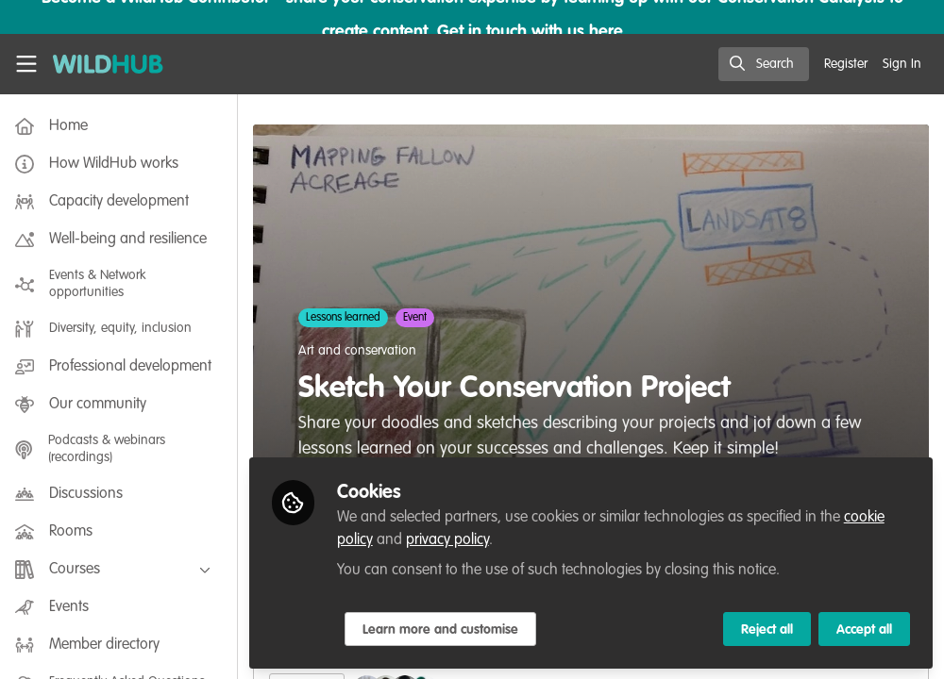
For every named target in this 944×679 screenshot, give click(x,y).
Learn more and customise (444, 629)
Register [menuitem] (846, 64)
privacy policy (451, 539)
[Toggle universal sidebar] (26, 64)
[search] (763, 64)
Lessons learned (347, 317)
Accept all (864, 629)
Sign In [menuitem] (902, 64)
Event (418, 317)
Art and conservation (361, 350)
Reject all (767, 629)
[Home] (108, 64)
